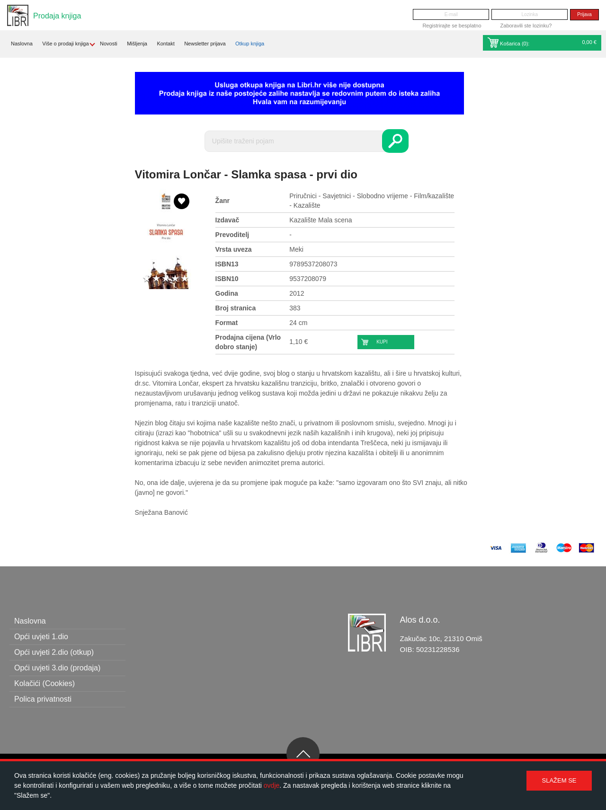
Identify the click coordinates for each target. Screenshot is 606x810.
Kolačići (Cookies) (44, 683)
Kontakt (165, 43)
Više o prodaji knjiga (65, 43)
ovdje (271, 785)
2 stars (156, 278)
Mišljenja (137, 43)
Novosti (108, 43)
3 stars (165, 278)
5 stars (184, 278)
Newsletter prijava (204, 43)
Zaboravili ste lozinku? (526, 25)
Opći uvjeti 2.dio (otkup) (54, 652)
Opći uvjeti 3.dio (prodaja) (57, 668)
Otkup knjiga (249, 43)
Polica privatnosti (42, 699)
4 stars (175, 278)
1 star (147, 278)
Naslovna (22, 43)
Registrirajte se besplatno (451, 25)
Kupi (381, 341)
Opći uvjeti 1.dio (41, 637)
